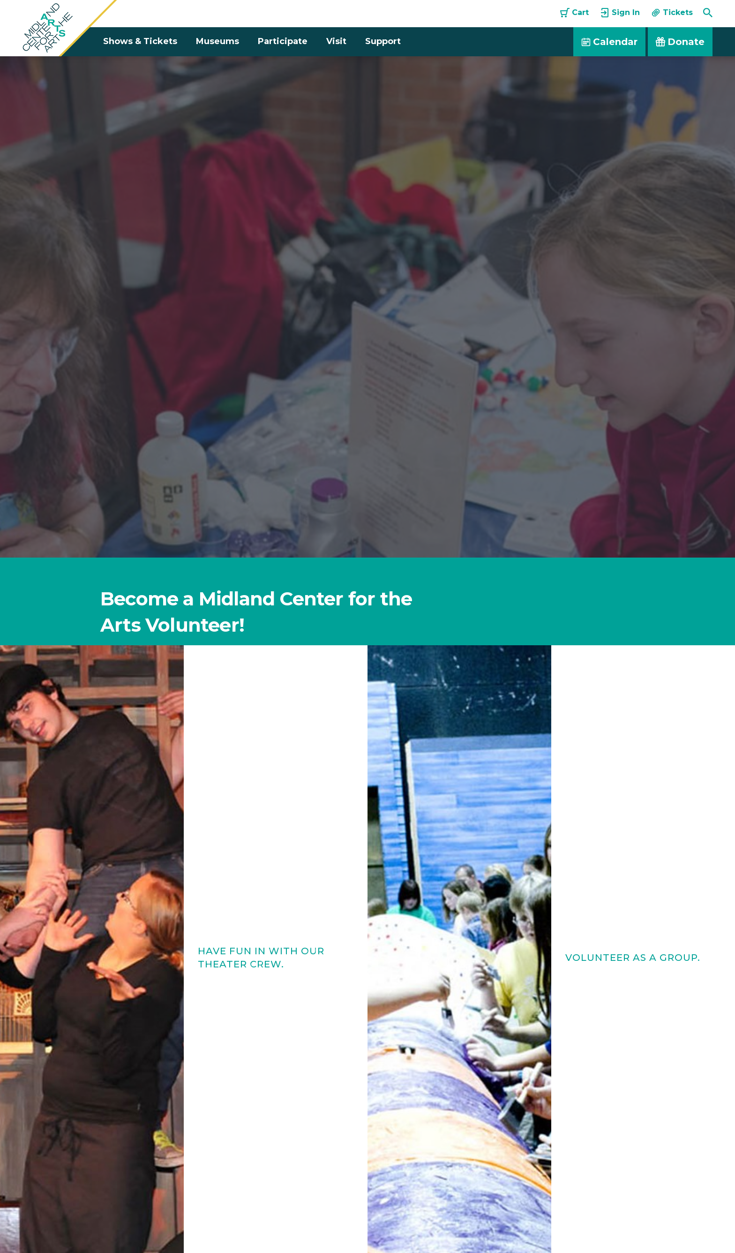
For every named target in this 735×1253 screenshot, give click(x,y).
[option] (367, 307)
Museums (217, 41)
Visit (336, 41)
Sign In (620, 12)
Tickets (672, 12)
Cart (574, 12)
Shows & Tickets (140, 41)
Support (383, 41)
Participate (283, 41)
